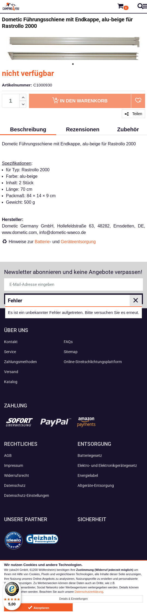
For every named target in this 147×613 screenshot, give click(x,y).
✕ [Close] (135, 300)
